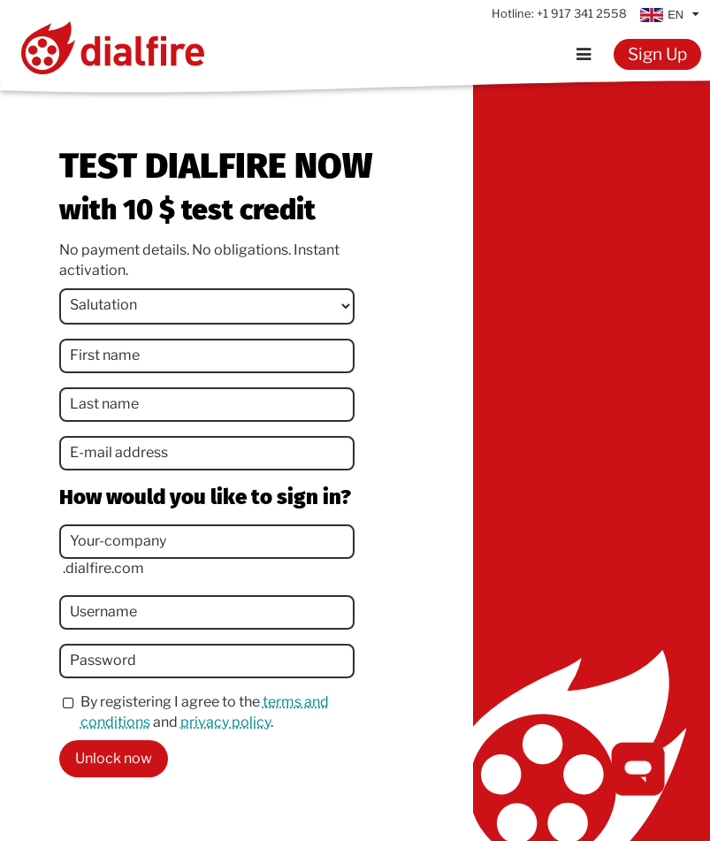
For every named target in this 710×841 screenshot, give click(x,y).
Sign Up (657, 54)
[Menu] (584, 54)
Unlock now (113, 758)
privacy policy (225, 722)
